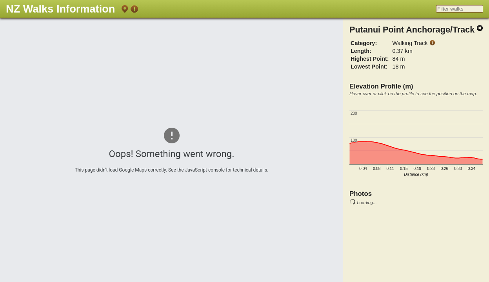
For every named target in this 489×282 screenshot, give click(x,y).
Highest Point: (370, 59)
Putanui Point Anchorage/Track (411, 29)
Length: (361, 51)
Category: (364, 43)
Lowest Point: (369, 66)
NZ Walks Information (60, 9)
